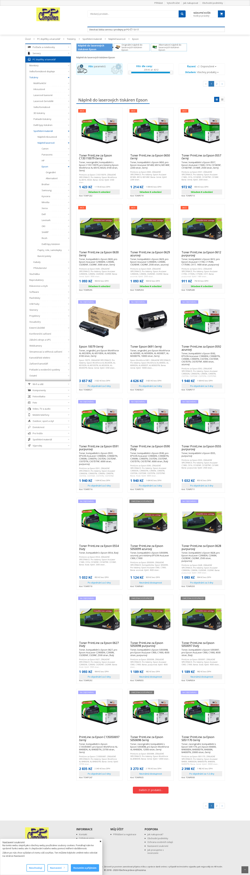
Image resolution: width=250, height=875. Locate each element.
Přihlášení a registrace (124, 834)
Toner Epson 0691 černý (150, 348)
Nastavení (57, 867)
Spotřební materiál (92, 38)
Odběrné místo (86, 838)
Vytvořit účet (173, 2)
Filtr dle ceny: (144, 66)
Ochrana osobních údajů (160, 842)
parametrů (97, 66)
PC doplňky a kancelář (48, 38)
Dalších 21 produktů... (151, 790)
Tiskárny (71, 38)
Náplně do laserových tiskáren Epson (91, 47)
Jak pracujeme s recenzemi (155, 851)
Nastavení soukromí (157, 846)
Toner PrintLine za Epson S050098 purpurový (150, 646)
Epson (135, 38)
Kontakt (83, 834)
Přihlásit (158, 2)
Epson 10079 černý (99, 348)
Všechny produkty (202, 72)
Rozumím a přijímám (84, 867)
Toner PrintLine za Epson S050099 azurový (150, 549)
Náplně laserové (117, 38)
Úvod (28, 38)
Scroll (244, 869)
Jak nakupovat (190, 2)
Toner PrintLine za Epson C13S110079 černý (99, 158)
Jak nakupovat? (155, 834)
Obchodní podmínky (212, 2)
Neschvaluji (35, 867)
